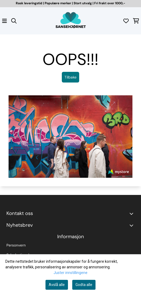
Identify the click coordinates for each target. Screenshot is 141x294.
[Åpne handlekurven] (136, 21)
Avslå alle (57, 285)
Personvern (16, 245)
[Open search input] (14, 20)
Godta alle (83, 285)
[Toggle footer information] (132, 213)
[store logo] (71, 20)
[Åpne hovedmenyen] (4, 21)
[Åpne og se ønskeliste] (126, 21)
